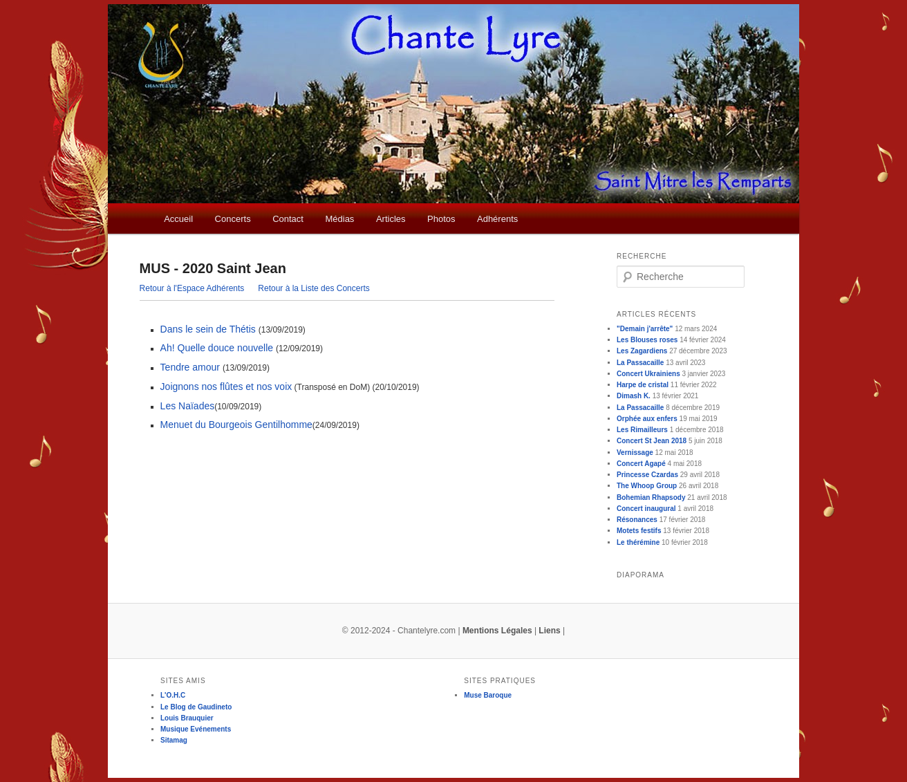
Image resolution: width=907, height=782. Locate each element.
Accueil (178, 219)
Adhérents (497, 219)
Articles (391, 219)
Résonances (637, 519)
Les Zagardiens (642, 351)
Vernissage (635, 452)
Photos (441, 219)
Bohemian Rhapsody (651, 497)
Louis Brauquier (187, 718)
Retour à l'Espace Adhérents (192, 288)
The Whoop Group (647, 486)
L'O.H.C (172, 695)
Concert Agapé (641, 463)
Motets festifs (639, 530)
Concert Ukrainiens (648, 374)
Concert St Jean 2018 (651, 441)
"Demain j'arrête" (645, 329)
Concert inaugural (646, 508)
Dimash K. (634, 396)
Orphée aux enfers (647, 418)
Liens (549, 630)
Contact (287, 219)
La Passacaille (640, 362)
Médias (339, 219)
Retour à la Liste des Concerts (313, 288)
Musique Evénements (195, 729)
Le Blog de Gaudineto (196, 707)
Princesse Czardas (647, 474)
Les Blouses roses (647, 340)
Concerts (233, 219)
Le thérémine (638, 542)
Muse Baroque (488, 695)
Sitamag (173, 740)
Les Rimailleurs (642, 430)
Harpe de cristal (642, 385)
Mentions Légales (497, 630)
